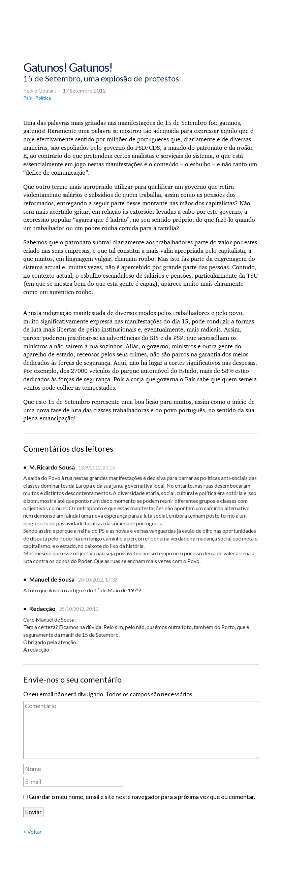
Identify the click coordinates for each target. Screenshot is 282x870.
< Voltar (32, 831)
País (27, 98)
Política (43, 98)
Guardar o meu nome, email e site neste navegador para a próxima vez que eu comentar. (142, 796)
